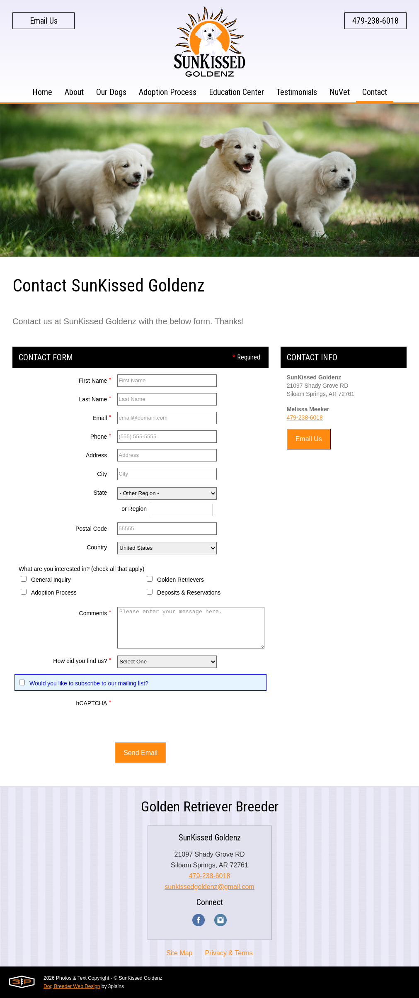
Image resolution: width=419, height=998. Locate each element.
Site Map (179, 953)
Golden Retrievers (180, 579)
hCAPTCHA (93, 702)
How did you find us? (82, 660)
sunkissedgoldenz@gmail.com (209, 886)
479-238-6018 (375, 21)
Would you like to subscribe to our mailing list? (88, 683)
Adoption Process (54, 592)
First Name (95, 379)
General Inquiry (51, 579)
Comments (95, 612)
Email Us (44, 21)
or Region (134, 508)
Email (101, 417)
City (102, 474)
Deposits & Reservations (188, 592)
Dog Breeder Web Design (72, 986)
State (100, 492)
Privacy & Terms (228, 953)
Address (96, 455)
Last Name (95, 398)
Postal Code (91, 528)
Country (97, 547)
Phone (100, 435)
